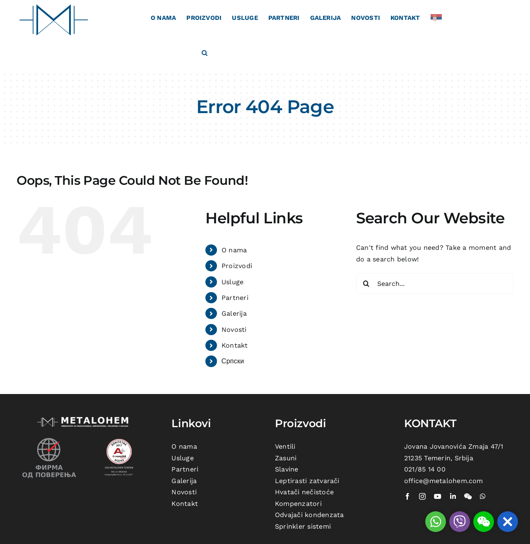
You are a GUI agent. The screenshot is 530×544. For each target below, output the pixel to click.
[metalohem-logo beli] (84, 418)
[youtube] (437, 496)
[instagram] (422, 496)
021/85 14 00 (425, 469)
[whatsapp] (483, 496)
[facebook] (407, 496)
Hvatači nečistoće (304, 492)
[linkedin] (453, 496)
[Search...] (434, 283)
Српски (233, 361)
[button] (204, 52)
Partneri (235, 298)
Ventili (285, 446)
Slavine (287, 469)
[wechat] (468, 496)
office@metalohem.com (443, 481)
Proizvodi (237, 266)
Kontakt (235, 345)
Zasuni (285, 458)
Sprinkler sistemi (303, 526)
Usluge (232, 282)
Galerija (234, 313)
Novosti (234, 330)
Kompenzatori (298, 504)
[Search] (366, 283)
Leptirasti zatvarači (307, 481)
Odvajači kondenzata (309, 515)
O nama (234, 250)
